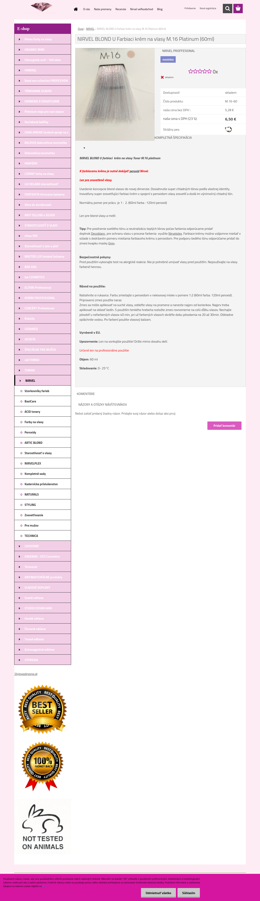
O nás (86, 9)
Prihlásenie (190, 8)
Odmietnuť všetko (157, 892)
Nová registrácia (208, 8)
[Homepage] (75, 9)
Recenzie (120, 9)
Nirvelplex (175, 233)
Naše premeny (102, 9)
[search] (227, 8)
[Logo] (42, 9)
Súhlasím (188, 892)
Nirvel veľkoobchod (141, 9)
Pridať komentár (224, 425)
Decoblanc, (98, 233)
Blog (159, 9)
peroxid (134, 171)
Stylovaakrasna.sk (25, 673)
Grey (111, 243)
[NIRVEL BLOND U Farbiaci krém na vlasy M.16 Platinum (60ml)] (114, 49)
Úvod (80, 29)
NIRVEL (90, 29)
